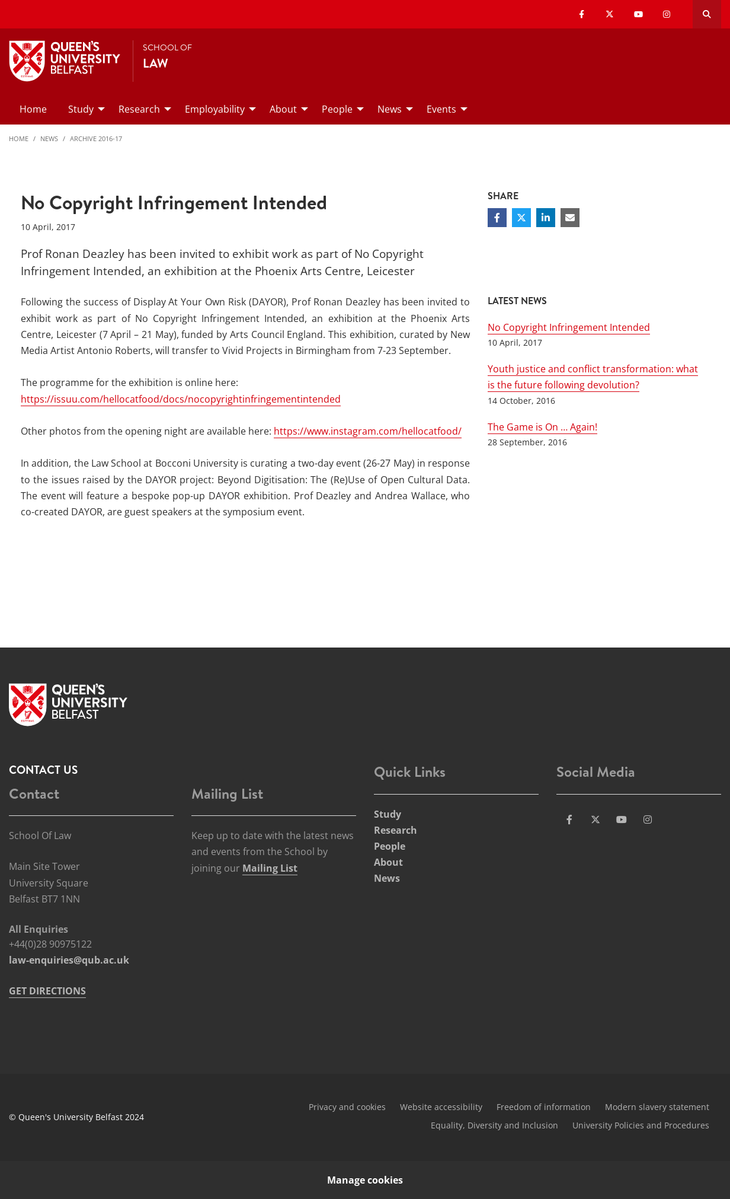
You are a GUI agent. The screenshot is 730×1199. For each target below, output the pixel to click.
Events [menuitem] (441, 109)
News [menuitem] (389, 109)
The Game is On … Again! (542, 426)
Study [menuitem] (81, 109)
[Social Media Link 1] (569, 819)
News (49, 138)
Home (18, 138)
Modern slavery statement (657, 1106)
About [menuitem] (283, 109)
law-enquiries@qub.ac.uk (69, 960)
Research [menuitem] (139, 109)
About (388, 862)
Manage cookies (365, 1180)
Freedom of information (544, 1106)
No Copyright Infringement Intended (569, 327)
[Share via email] (570, 217)
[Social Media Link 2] (595, 819)
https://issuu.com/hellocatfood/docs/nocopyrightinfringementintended (181, 399)
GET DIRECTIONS (47, 990)
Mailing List (269, 868)
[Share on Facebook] (497, 217)
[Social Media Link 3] (622, 819)
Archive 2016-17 (96, 138)
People (389, 846)
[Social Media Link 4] (648, 819)
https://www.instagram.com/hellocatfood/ (368, 431)
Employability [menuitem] (215, 109)
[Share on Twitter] (521, 217)
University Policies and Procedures (640, 1125)
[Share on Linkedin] (545, 217)
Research (395, 830)
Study (387, 814)
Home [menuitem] (33, 109)
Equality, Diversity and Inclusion (494, 1125)
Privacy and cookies (347, 1106)
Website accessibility (441, 1106)
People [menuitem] (337, 109)
